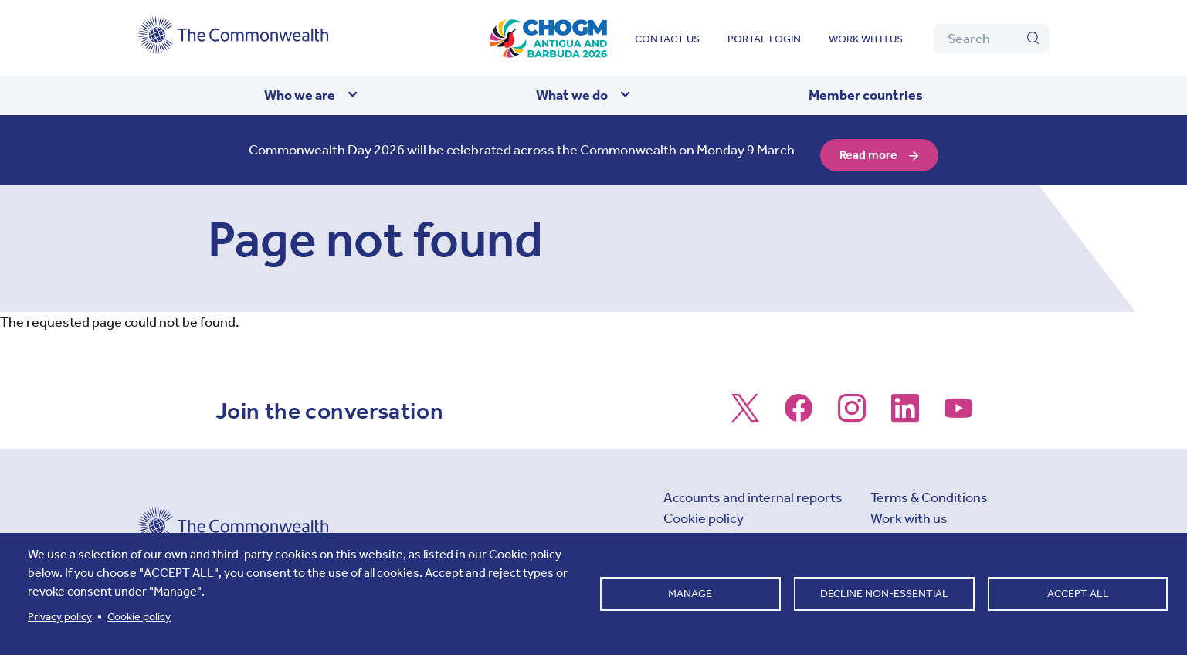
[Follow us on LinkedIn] (905, 406)
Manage (690, 593)
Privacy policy (60, 616)
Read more (869, 145)
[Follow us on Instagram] (852, 406)
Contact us (667, 39)
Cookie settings (711, 529)
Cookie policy (703, 508)
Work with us (866, 39)
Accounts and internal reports (753, 487)
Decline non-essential (884, 593)
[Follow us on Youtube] (958, 406)
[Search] (992, 38)
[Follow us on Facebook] (798, 406)
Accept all (1078, 593)
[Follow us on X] (745, 406)
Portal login (764, 39)
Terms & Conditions (929, 487)
